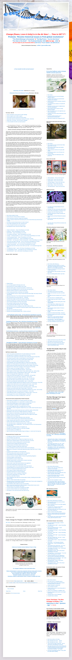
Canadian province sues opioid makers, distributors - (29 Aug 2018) (19, 376)
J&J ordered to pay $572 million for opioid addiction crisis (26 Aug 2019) (20, 358)
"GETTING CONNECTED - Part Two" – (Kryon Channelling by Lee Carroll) (56, 538)
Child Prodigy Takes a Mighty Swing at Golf (56, 304)
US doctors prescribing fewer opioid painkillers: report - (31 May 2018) (20, 381)
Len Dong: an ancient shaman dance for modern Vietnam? (18, 222)
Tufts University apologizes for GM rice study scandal (17, 301)
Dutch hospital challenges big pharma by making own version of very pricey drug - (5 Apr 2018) (24, 382)
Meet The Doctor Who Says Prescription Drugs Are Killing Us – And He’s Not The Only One (24, 431)
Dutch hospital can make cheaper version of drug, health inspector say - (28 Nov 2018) (23, 371)
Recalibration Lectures (15, 332)
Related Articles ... (10, 283)
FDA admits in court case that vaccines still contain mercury (18, 490)
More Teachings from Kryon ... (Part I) (55, 642)
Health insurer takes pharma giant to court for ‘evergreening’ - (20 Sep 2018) (21, 375)
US (36, 582)
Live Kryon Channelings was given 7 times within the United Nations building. (57, 651)
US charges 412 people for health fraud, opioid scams (17, 446)
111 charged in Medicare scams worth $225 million (24, 568)
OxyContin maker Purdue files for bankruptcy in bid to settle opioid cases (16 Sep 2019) (23, 356)
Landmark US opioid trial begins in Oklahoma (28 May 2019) (18, 361)
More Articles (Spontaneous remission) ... (55, 500)
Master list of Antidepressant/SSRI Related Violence (16, 468)
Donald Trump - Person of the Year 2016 (55, 179)
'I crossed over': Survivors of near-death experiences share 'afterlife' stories (55, 507)
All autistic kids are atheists (53, 595)
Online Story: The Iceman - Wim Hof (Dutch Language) (17, 120)
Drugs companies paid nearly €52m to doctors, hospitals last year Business (21, 420)
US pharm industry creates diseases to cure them (24, 574)
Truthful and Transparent (32, 582)
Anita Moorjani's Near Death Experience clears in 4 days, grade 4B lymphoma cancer (57, 517)
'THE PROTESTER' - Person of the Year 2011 (56, 186)
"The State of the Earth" (19, 41)
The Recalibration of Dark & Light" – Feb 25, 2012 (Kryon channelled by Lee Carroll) (24, 314)
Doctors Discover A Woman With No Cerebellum (16, 216)
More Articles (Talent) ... (52, 290)
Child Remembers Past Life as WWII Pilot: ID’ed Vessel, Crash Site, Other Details (57, 473)
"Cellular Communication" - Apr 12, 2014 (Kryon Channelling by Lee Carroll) (21, 244)
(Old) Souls (8, 322)
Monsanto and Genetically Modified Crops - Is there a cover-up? (19, 311)
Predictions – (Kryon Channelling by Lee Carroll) (16, 231)
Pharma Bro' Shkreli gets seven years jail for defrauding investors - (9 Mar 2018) (22, 386)
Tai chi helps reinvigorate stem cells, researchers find (17, 223)
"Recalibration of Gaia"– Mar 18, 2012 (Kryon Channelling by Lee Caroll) (56, 551)
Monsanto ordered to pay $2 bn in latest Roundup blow (17, 290)
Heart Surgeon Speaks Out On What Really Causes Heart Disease (19, 465)
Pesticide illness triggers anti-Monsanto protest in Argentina (18, 298)
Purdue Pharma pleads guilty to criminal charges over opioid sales (19, 403)
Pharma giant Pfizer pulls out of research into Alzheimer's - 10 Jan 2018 (20, 391)
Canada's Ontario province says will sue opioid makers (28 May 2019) (20, 359)
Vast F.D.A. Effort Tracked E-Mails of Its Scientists (16, 479)
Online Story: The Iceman (18, 90)
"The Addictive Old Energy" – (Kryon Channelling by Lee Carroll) (19, 234)
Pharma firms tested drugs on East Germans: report (16, 464)
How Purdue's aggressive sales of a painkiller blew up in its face (19, 406)
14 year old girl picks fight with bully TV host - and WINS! (17, 304)
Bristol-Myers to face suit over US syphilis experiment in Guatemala (19, 411)
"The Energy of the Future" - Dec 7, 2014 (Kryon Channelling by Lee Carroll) (56, 434)
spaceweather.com (45, 45)
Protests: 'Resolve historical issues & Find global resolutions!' (36, 37)
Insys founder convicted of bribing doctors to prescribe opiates (18, 442)
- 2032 (52, 41)
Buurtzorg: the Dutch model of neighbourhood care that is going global (56, 107)
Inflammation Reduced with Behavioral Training (19, 93)
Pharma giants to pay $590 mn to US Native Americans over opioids (19, 400)
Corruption (11, 582)
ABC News (8, 522)
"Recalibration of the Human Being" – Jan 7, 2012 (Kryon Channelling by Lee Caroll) (57, 558)
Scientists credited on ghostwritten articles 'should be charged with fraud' (24, 576)
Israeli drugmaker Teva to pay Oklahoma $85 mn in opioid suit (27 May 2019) (21, 362)
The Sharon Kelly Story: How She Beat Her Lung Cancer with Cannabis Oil (57, 510)
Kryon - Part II (29, 29)
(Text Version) (39, 348)
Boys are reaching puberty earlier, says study (56, 273)
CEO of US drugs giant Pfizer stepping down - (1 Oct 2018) (18, 373)
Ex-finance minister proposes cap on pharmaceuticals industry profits (20, 418)
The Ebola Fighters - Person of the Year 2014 (56, 182)
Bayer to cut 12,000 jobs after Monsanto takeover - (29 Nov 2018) (19, 369)
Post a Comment (11, 588)
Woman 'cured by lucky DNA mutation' (55, 511)
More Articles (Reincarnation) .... (54, 466)
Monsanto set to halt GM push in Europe (14, 309)
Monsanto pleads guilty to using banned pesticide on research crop (19, 287)
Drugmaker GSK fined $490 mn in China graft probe (16, 451)
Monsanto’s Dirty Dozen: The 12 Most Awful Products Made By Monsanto (20, 295)
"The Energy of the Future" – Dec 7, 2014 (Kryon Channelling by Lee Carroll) (57, 549)
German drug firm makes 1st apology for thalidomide (16, 473)
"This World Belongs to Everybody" (23, 39)
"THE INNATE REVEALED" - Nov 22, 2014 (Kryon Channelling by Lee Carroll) (21, 242)
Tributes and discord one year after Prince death (57, 339)
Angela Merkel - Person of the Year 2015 (55, 180)
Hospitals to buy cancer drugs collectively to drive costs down (18, 417)
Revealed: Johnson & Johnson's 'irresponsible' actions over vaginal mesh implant (22, 414)
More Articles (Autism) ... (52, 579)
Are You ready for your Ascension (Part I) (24, 42)
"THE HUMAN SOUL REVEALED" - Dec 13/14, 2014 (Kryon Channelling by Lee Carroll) (56, 546)
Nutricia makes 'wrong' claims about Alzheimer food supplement (19, 463)
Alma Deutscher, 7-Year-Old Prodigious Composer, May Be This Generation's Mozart (56, 320)
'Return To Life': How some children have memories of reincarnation (55, 468)
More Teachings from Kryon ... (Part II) (55, 640)
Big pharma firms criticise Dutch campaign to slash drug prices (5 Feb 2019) (21, 366)
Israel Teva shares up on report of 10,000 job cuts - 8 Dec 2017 (18, 395)
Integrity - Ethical (16, 582)
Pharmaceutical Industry (23, 582)
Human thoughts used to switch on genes (14, 116)
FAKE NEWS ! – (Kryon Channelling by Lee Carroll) (16, 232)
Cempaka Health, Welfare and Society (31, 6)
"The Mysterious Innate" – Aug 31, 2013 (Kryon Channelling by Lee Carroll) (21, 248)
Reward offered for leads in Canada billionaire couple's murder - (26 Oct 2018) (21, 372)
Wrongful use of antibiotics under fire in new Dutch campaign (18, 428)
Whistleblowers (12, 29)
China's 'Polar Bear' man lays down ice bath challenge (17, 114)
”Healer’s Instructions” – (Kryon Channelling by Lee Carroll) (18, 230)
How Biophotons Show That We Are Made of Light (16, 226)
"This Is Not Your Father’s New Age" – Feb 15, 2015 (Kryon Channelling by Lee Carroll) (23, 241)
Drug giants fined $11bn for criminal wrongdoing (16, 471)
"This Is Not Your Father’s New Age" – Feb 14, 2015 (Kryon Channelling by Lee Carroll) (56, 644)
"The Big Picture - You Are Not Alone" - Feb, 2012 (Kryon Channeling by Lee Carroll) (57, 554)
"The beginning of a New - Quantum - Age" (56, 603)
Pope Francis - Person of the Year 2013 (55, 183)
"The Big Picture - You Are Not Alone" (48, 39)
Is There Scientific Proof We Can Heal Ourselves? (24, 69)
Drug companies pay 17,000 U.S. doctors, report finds (24, 573)
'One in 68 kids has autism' (53, 586)
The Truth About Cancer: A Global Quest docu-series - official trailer (19, 423)
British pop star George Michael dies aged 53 (56, 342)
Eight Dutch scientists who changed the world (56, 118)
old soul (54, 408)
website (38, 45)
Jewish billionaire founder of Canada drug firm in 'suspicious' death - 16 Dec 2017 (22, 392)
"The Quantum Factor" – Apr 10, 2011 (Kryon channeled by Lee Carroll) (56, 563)
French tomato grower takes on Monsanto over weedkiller (17, 292)
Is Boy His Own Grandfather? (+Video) (55, 479)
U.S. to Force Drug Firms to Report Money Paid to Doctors (24, 572)
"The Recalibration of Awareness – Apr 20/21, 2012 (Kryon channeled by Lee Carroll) (22, 331)
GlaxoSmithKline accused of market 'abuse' (15, 458)
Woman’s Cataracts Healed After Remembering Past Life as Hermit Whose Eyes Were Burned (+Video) (56, 514)
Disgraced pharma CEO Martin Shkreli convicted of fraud (17, 444)
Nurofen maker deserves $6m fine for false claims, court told (18, 421)
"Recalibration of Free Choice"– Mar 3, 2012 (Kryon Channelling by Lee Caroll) (21, 321)
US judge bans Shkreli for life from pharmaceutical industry (18, 436)
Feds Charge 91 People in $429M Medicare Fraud (16, 470)
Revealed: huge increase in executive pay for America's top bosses (19, 460)
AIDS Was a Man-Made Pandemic (13, 475)
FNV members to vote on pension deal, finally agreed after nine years (56, 145)
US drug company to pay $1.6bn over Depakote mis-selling (18, 487)
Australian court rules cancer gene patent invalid (57, 209)
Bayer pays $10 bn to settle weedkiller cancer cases (16, 286)
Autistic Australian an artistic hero (54, 585)
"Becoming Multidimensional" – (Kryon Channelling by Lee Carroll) (55, 528)
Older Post (40, 591)
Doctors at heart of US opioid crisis (13, 415)
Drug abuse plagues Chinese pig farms (14, 457)
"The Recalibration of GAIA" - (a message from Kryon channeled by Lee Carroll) (22, 249)
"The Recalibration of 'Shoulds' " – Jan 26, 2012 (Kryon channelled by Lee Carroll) (24, 125)
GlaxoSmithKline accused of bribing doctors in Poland (17, 454)
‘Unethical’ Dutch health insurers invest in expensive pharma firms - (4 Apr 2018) (22, 383)
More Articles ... (50, 94)
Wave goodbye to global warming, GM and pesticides (17, 303)
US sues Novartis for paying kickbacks (14, 461)
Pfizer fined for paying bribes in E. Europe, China (16, 474)
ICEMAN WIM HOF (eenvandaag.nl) (24, 109)
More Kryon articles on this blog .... (54, 639)
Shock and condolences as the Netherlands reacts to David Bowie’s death (56, 345)
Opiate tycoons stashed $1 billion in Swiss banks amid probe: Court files (20, 440)
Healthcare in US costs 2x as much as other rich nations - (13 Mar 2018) (20, 385)
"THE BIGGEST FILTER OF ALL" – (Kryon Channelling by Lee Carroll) (20, 238)
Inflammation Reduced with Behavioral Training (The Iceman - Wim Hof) (20, 118)
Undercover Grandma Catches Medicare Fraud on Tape (24, 547)
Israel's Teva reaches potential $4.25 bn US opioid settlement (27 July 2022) (21, 353)
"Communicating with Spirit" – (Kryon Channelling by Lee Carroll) (19, 237)
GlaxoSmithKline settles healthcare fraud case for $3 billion (18, 483)
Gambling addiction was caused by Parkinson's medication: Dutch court (20, 467)
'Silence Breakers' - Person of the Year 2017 (56, 177)
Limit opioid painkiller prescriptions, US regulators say (17, 426)
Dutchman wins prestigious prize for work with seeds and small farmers (20, 289)
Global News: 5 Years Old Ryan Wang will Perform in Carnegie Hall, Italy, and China (55, 317)
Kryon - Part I (21, 29)
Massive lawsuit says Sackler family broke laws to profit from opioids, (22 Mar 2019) (22, 365)
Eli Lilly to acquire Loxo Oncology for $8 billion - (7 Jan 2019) (18, 368)
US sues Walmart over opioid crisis (13, 437)
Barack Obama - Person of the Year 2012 (55, 185)
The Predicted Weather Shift (37, 41)
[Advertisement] (14, 604)
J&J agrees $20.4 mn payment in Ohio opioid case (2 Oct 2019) (19, 355)
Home (6, 29)
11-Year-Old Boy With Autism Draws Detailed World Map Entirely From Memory (56, 583)
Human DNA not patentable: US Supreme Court (56, 210)
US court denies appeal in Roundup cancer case (16, 284)
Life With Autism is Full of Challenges (54, 594)
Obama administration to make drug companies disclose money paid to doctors (24, 571)
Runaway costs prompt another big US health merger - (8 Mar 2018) (19, 388)
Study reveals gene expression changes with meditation (17, 218)
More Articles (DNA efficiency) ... (54, 264)
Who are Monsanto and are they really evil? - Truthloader (17, 297)
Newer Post (8, 591)
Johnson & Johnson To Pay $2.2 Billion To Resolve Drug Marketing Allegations (21, 455)
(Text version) (37, 127)
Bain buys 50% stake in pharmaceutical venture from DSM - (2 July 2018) (20, 379)
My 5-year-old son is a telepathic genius (55, 297)
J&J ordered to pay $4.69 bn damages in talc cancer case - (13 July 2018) (20, 378)
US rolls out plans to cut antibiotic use (14, 429)
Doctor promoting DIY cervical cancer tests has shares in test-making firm (20, 447)
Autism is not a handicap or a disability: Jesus (56, 590)
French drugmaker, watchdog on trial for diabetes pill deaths (18, 404)
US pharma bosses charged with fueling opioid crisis (16, 443)
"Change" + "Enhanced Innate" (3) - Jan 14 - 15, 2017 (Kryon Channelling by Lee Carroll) (23, 235)
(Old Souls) (38, 42)
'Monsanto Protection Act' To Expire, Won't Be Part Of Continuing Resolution (21, 300)
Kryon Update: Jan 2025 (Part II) (50, 42)
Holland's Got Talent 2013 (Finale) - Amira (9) (56, 312)
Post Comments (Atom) (15, 593)
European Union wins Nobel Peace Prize (55, 212)
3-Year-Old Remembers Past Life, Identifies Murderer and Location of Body (56, 476)
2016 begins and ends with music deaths (55, 291)
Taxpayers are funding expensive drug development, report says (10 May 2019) (21, 363)
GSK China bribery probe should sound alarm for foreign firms (18, 453)
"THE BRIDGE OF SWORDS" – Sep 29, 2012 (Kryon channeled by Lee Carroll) (21, 342)
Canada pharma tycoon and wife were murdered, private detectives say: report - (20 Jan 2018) (24, 389)
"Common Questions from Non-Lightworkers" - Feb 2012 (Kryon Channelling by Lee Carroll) (56, 556)
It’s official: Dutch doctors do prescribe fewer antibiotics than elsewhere (56, 99)
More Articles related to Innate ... (13, 215)
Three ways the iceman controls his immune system (16, 117)
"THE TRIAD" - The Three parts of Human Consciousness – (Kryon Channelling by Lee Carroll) (24, 239)
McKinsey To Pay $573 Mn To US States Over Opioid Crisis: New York (20, 439)
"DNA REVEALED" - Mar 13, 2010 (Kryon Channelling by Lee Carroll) (20, 250)
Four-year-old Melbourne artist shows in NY (56, 321)
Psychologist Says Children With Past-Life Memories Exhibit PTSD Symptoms (55, 471)
